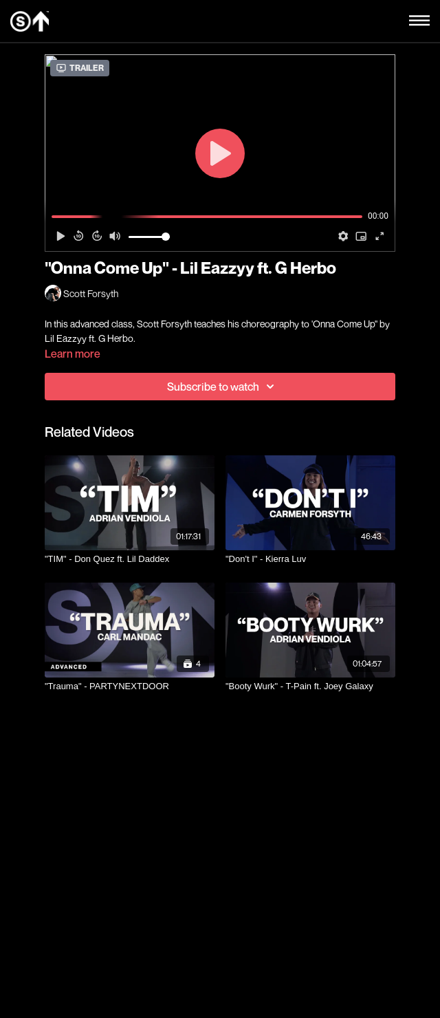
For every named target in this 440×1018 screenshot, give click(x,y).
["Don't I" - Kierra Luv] (310, 559)
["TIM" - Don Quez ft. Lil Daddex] (129, 559)
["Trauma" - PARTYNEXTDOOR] (129, 686)
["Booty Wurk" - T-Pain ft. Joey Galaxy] (310, 686)
